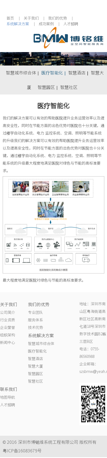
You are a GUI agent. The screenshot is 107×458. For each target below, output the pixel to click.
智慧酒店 (76, 73)
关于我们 (31, 18)
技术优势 (35, 327)
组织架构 (7, 335)
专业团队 (35, 312)
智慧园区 (46, 87)
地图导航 (7, 397)
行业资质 (7, 320)
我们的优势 (57, 18)
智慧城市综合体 (21, 73)
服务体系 (35, 320)
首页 (10, 18)
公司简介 (7, 312)
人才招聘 (70, 24)
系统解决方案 (17, 24)
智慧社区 (68, 87)
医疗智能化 (52, 73)
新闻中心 (7, 342)
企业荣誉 (7, 327)
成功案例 (46, 24)
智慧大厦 (35, 366)
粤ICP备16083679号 (22, 451)
